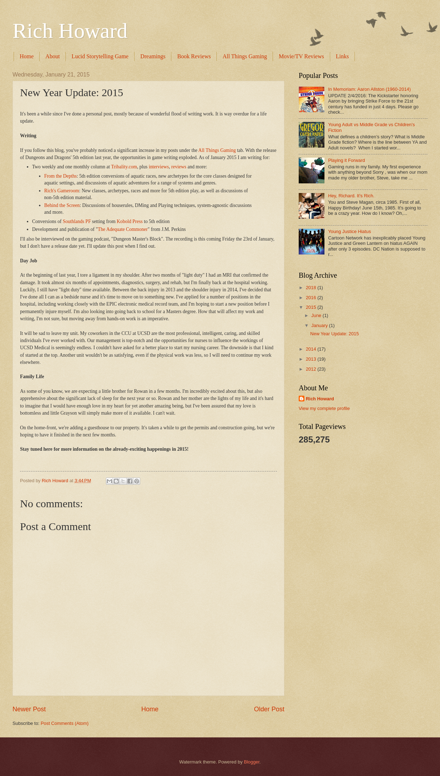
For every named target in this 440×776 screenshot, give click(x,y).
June (317, 315)
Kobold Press (129, 221)
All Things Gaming (245, 56)
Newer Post (29, 709)
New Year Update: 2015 (334, 333)
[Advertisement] (327, 563)
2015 (311, 307)
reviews (178, 166)
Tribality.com (124, 166)
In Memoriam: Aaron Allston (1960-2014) (369, 89)
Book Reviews (194, 56)
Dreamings (152, 56)
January (320, 325)
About (52, 56)
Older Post (269, 709)
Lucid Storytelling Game (100, 56)
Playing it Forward (346, 160)
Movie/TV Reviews (301, 56)
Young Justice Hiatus (349, 231)
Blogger (252, 762)
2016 (311, 297)
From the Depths (60, 176)
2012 (311, 369)
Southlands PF (77, 221)
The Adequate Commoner (123, 229)
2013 (311, 359)
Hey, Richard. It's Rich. (351, 195)
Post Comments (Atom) (65, 723)
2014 (311, 349)
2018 (311, 287)
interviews (159, 166)
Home (27, 56)
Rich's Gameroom (61, 190)
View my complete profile (324, 408)
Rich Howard (70, 31)
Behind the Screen (62, 205)
